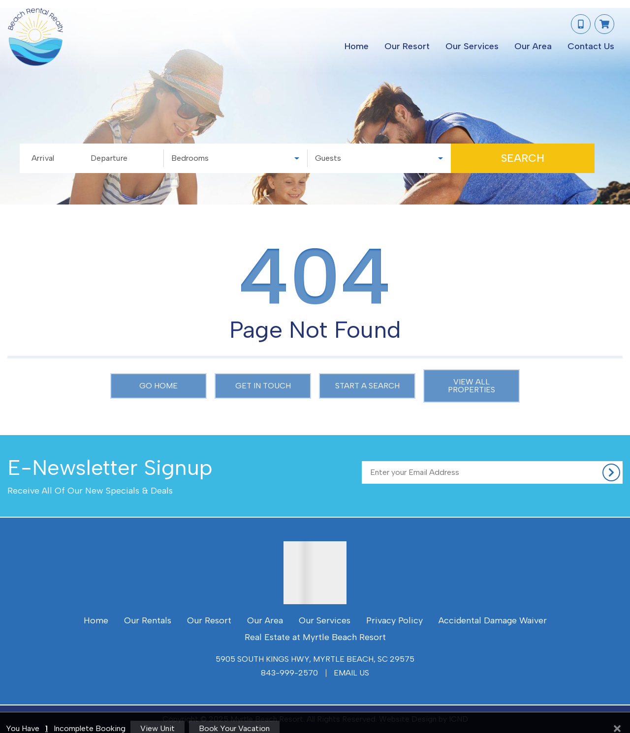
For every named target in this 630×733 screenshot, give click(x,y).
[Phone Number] (581, 24)
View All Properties (471, 385)
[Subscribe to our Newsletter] (492, 472)
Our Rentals (147, 620)
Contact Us (590, 46)
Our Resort (407, 46)
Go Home (158, 385)
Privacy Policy (394, 620)
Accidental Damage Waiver (493, 620)
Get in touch (263, 385)
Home (357, 46)
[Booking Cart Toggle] (604, 24)
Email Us (351, 672)
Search (522, 158)
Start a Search (367, 385)
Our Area (533, 46)
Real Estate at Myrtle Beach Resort (315, 637)
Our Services (472, 46)
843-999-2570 (289, 672)
